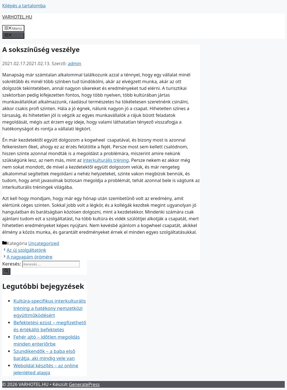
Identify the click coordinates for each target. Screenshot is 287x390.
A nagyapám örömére (29, 257)
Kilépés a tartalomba (24, 6)
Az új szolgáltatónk (26, 250)
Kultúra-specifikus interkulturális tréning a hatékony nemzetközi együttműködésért (49, 308)
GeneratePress (84, 384)
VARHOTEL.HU (17, 17)
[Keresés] (6, 271)
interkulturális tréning (106, 160)
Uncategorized (43, 243)
